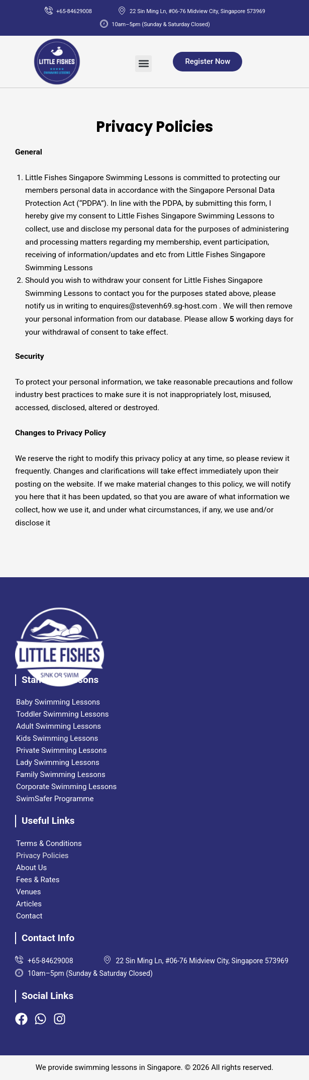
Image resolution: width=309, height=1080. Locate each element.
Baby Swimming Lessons (58, 702)
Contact (29, 915)
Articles (29, 903)
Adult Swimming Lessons (58, 726)
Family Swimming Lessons (61, 774)
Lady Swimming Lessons (57, 762)
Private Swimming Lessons (61, 750)
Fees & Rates (38, 879)
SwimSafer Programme (54, 798)
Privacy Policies (42, 855)
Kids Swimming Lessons (57, 738)
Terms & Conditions (49, 843)
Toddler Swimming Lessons (62, 714)
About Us (31, 867)
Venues (28, 891)
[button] (143, 63)
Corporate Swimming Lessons (66, 786)
